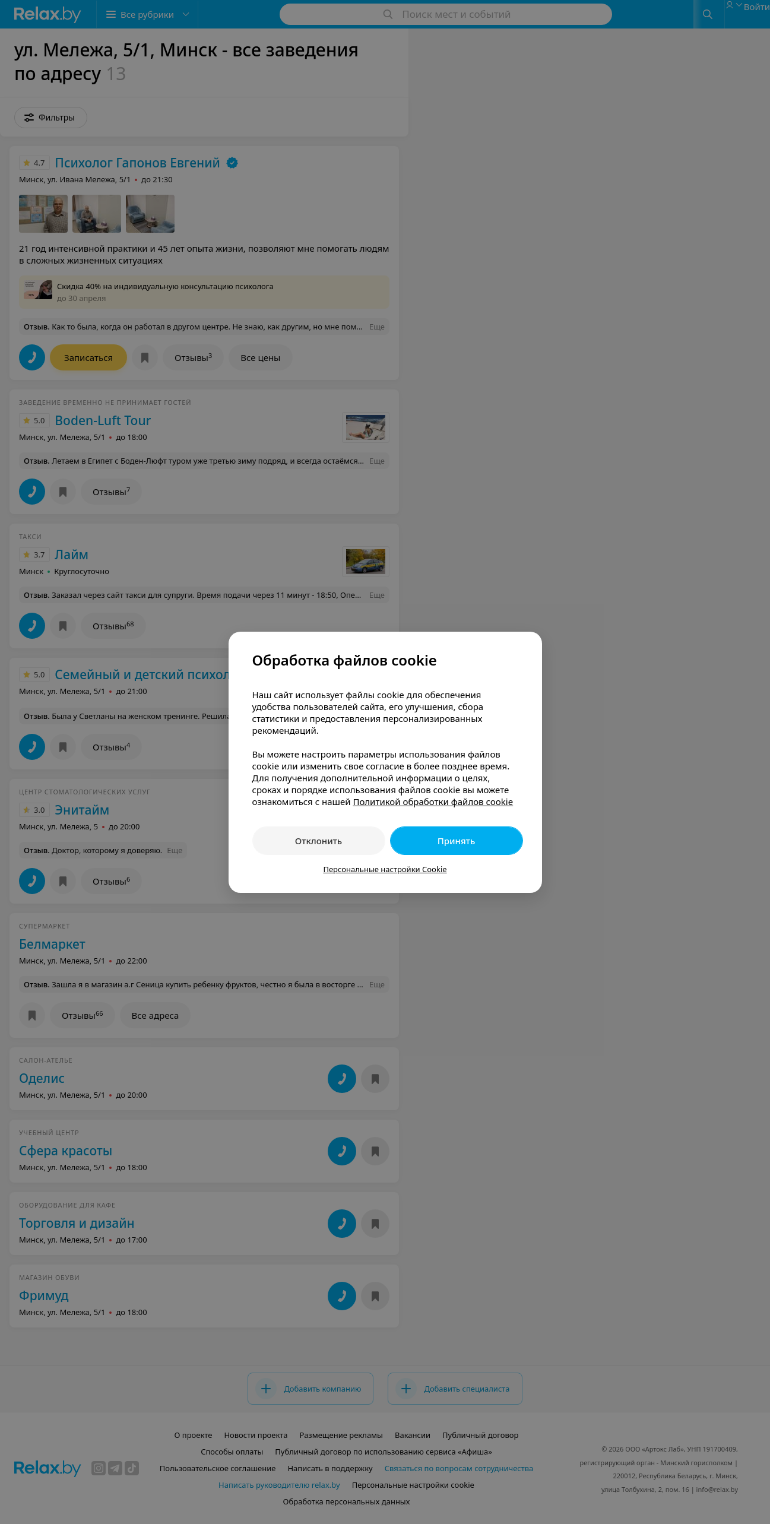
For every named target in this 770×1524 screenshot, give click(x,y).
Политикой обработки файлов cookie (433, 801)
